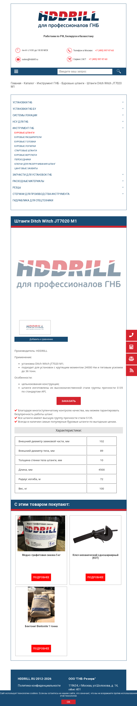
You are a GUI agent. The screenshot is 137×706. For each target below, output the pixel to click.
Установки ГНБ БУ (24, 108)
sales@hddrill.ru (30, 59)
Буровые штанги (73, 83)
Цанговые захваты (26, 168)
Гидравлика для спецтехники (33, 200)
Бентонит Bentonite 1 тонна (41, 626)
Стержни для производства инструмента (41, 194)
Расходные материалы (28, 181)
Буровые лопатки (25, 146)
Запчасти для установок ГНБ (32, 174)
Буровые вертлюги (25, 155)
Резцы (17, 187)
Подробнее (41, 577)
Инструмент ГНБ (48, 83)
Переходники (22, 159)
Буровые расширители (28, 137)
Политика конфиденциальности (39, 685)
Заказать (69, 400)
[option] (35, 327)
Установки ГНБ (22, 102)
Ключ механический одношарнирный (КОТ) (95, 556)
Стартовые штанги (25, 150)
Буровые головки (25, 141)
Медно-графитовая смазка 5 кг (41, 555)
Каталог (29, 83)
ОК (68, 701)
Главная (16, 83)
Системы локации (25, 115)
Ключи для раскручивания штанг (35, 164)
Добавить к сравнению (41, 339)
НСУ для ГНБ (20, 121)
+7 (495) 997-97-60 (104, 50)
